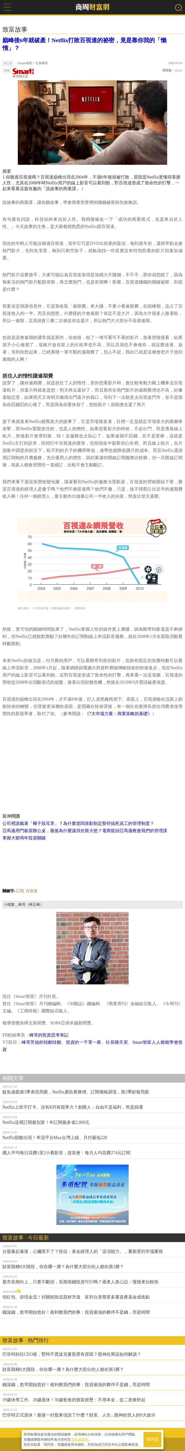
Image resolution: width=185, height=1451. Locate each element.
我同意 (152, 1439)
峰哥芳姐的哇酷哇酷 (42, 1042)
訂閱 (20, 891)
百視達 (31, 891)
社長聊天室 (117, 1042)
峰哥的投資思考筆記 (48, 1035)
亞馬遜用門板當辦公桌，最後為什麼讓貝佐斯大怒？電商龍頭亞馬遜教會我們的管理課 (84, 830)
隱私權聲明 (79, 1439)
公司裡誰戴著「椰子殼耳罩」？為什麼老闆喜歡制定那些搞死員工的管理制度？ (78, 823)
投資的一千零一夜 (83, 1042)
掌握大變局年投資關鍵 (24, 838)
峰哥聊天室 (23, 73)
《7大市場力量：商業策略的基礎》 (118, 713)
